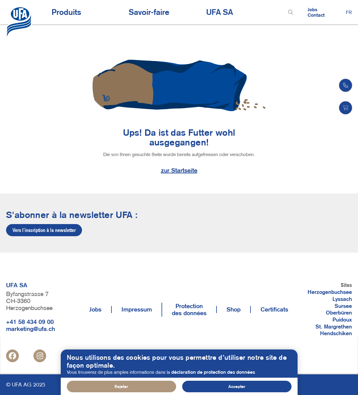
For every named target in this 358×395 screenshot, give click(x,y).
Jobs (312, 9)
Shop (233, 309)
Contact (316, 15)
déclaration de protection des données (213, 376)
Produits (66, 12)
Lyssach (342, 299)
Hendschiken (336, 333)
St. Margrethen (333, 326)
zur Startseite (179, 170)
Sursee (343, 306)
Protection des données (189, 309)
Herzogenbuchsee (330, 292)
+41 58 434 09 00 (30, 321)
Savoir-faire (149, 12)
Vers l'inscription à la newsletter (44, 230)
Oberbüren (339, 312)
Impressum (136, 309)
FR (349, 12)
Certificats (274, 309)
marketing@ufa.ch (30, 328)
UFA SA (219, 12)
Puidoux (342, 319)
